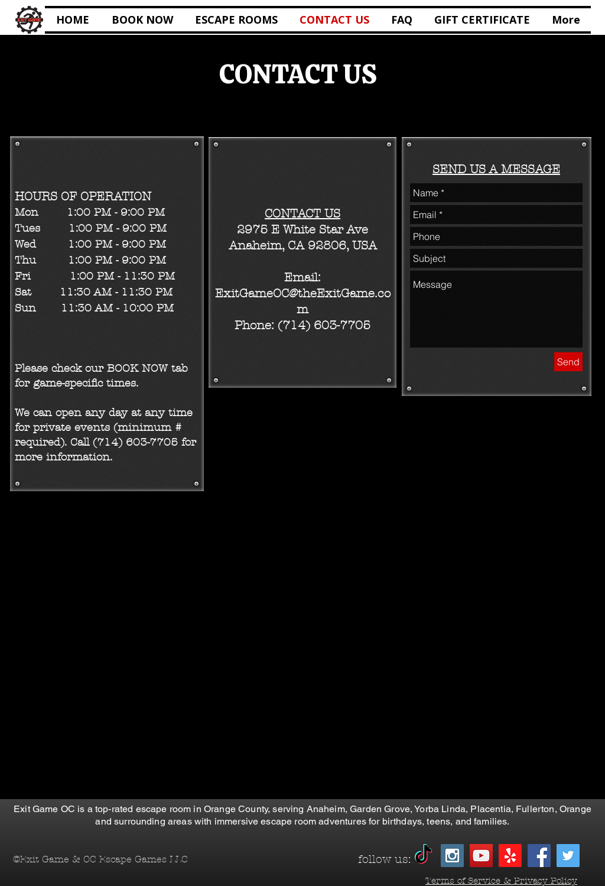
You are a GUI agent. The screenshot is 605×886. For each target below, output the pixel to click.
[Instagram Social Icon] (452, 855)
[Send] (568, 361)
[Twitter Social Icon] (568, 855)
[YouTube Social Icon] (481, 855)
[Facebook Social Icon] (539, 855)
